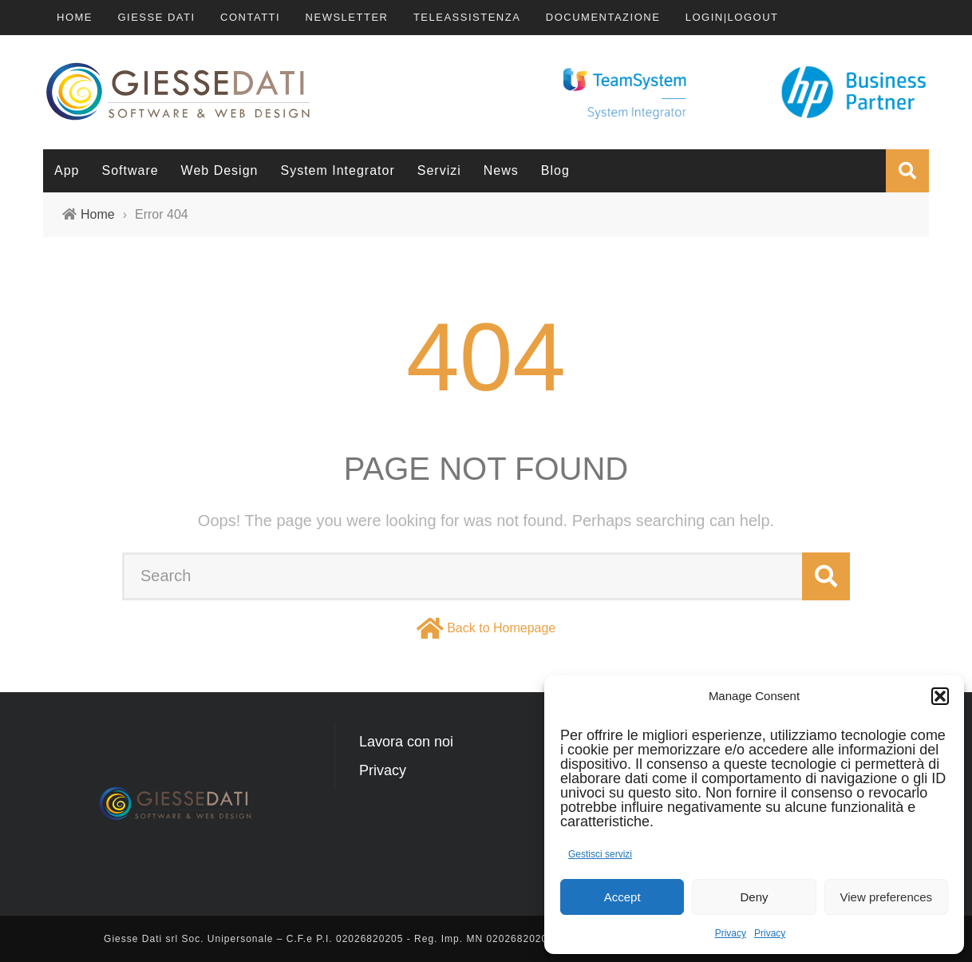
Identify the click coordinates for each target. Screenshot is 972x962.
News (501, 170)
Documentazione (603, 17)
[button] (940, 696)
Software (129, 170)
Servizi (439, 170)
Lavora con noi (406, 742)
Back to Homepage (501, 628)
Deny (754, 897)
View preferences (886, 897)
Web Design (220, 170)
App (66, 170)
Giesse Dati (156, 17)
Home (75, 17)
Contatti (250, 17)
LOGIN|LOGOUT (732, 17)
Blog (555, 170)
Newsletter (347, 17)
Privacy (730, 933)
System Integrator (337, 170)
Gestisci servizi (600, 854)
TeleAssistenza (466, 17)
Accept (622, 897)
